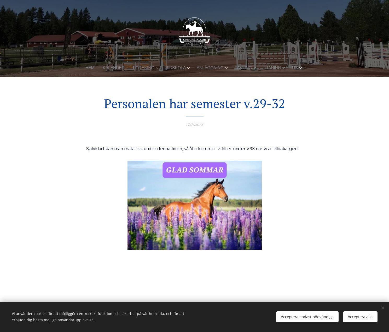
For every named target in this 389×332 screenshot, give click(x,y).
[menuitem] (94, 67)
